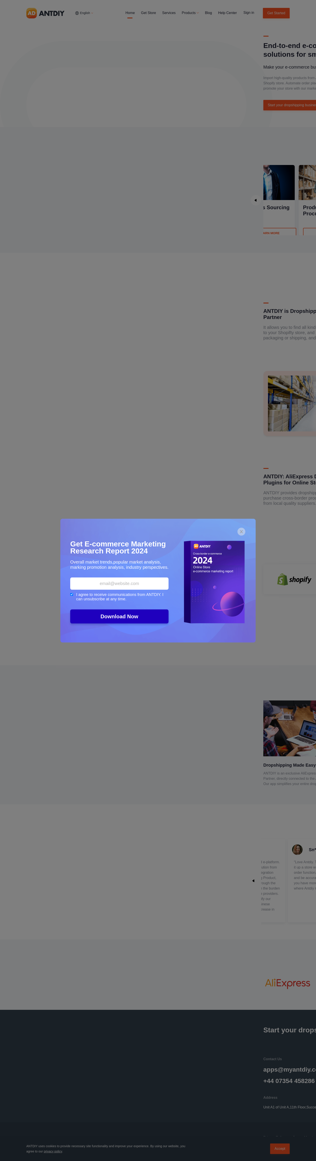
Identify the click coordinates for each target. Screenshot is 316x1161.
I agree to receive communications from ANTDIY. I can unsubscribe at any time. (116, 596)
